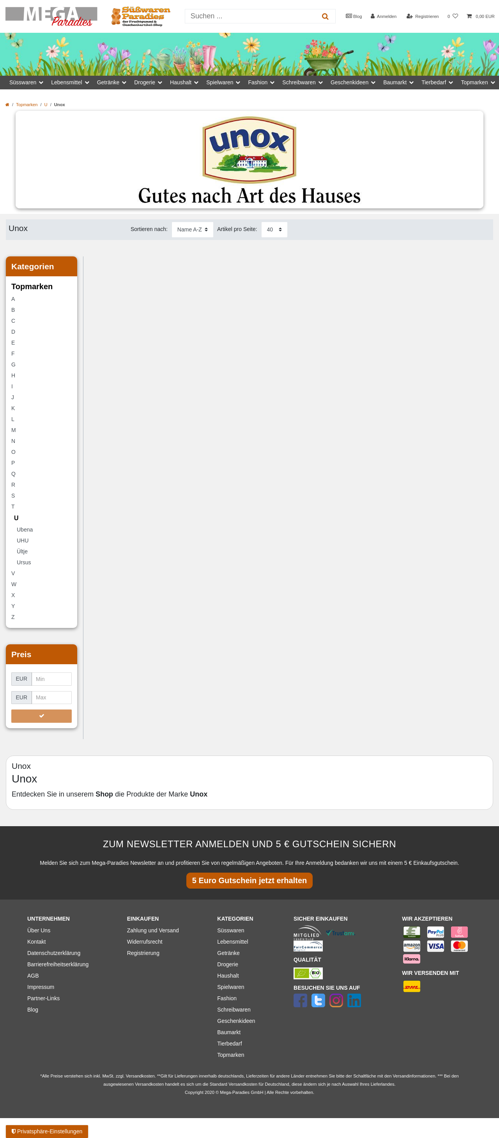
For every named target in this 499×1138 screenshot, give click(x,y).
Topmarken (26, 104)
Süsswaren (230, 930)
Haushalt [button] (180, 82)
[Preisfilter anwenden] (41, 716)
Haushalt (228, 976)
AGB (33, 976)
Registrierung (143, 953)
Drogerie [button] (144, 82)
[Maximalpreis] (52, 697)
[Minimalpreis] (52, 679)
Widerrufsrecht (145, 942)
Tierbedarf (229, 1043)
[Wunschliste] (452, 17)
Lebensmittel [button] (66, 82)
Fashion (227, 998)
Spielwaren (230, 987)
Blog (354, 16)
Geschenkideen (236, 1021)
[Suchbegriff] (250, 16)
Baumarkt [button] (395, 82)
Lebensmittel (232, 942)
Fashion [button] (257, 82)
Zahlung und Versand (153, 930)
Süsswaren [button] (22, 82)
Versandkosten (242, 1084)
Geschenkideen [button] (349, 82)
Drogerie (227, 964)
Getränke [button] (108, 82)
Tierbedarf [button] (433, 82)
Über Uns (38, 930)
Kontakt (36, 942)
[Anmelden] (383, 17)
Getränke (228, 953)
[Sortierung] (192, 229)
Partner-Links (43, 998)
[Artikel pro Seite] (274, 229)
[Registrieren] (422, 17)
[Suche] (325, 16)
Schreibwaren (234, 1009)
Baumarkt (229, 1032)
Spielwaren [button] (219, 82)
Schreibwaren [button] (299, 82)
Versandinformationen (414, 1076)
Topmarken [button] (474, 82)
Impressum (40, 987)
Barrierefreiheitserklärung (57, 964)
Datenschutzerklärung (53, 953)
